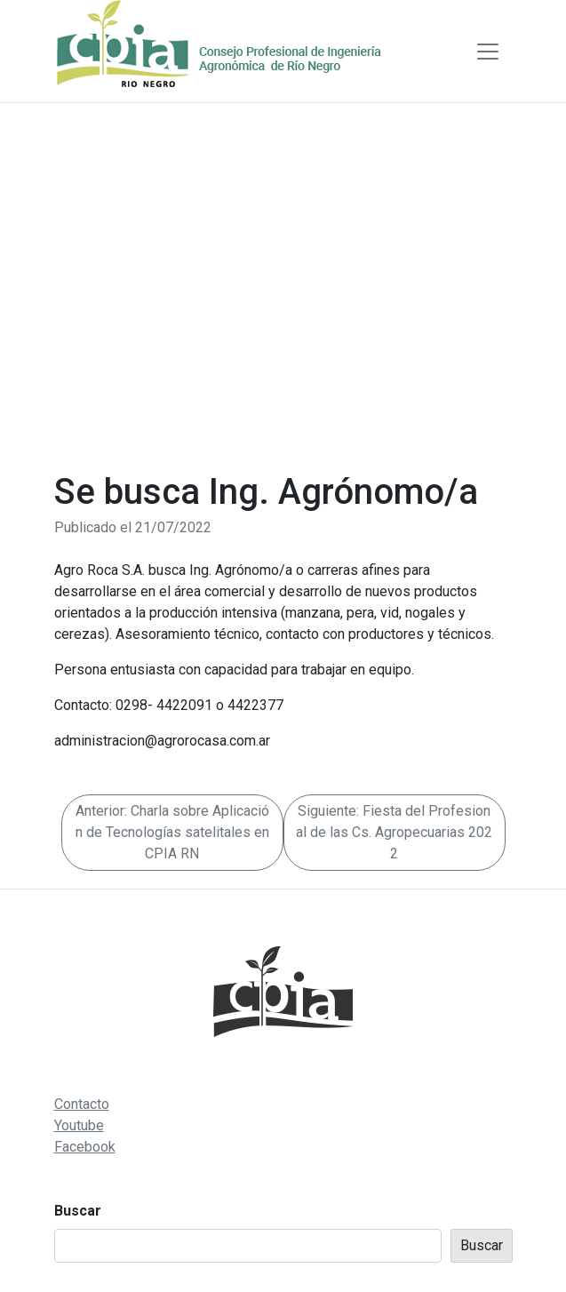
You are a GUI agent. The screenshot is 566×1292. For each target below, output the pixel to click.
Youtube (79, 1125)
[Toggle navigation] (488, 51)
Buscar (77, 1210)
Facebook (85, 1146)
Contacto (81, 1104)
